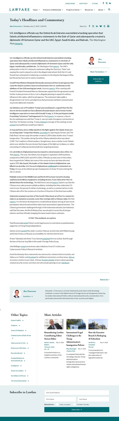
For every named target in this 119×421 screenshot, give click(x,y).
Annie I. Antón (49, 342)
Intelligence (16, 366)
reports (18, 43)
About (100, 10)
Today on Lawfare (64, 404)
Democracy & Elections (20, 348)
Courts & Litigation (18, 330)
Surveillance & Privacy (19, 376)
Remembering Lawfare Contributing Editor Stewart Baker (54, 335)
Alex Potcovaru (16, 26)
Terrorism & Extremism (20, 381)
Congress (15, 325)
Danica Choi (71, 351)
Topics (35, 10)
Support (83, 3)
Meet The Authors (97, 72)
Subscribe (70, 3)
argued (12, 125)
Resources (89, 10)
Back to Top (104, 279)
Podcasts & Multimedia (52, 10)
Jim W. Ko (91, 342)
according (44, 133)
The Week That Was (83, 404)
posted (24, 231)
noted (25, 223)
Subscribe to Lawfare (98, 80)
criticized (43, 122)
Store (95, 3)
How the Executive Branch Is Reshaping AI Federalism (97, 335)
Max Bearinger (71, 349)
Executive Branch (18, 353)
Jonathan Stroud (91, 346)
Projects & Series (73, 10)
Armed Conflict (17, 320)
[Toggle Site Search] (109, 9)
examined (46, 239)
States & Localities (18, 371)
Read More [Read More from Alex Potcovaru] (27, 296)
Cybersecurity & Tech (19, 343)
